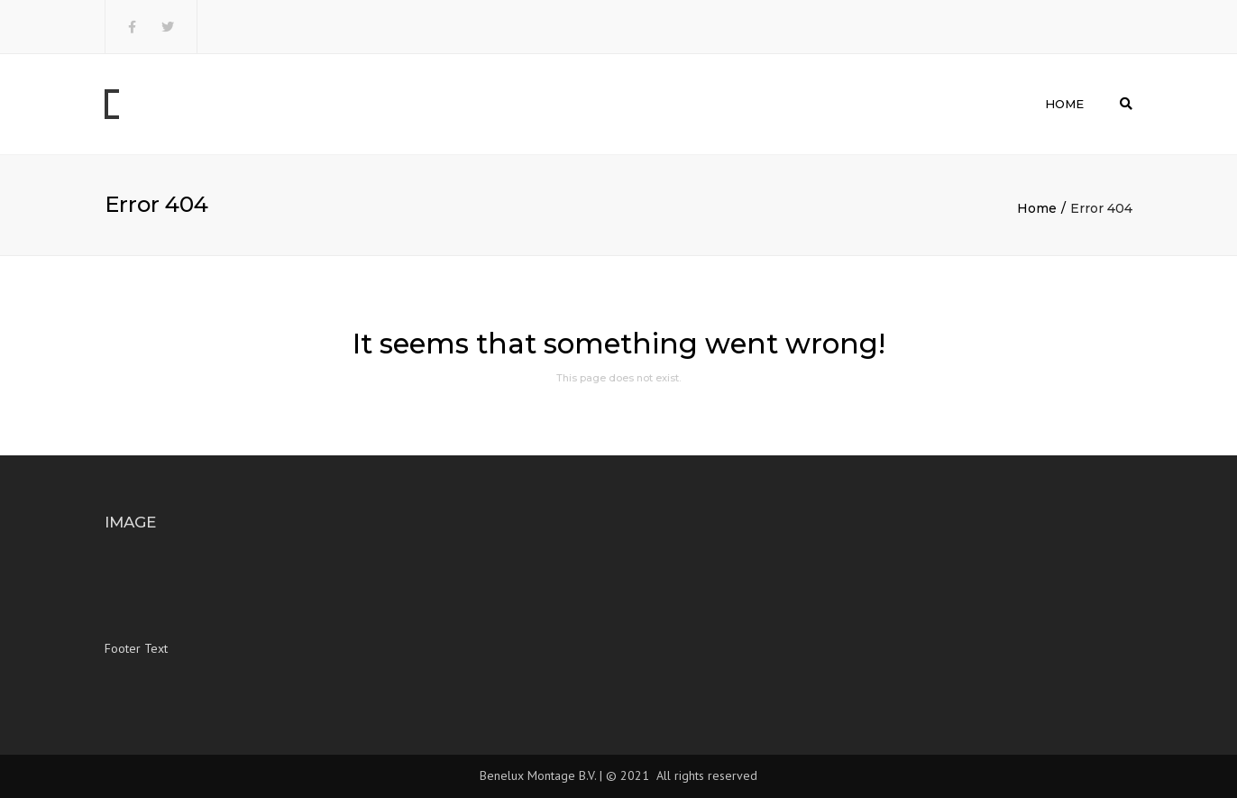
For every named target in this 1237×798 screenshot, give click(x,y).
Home (1064, 103)
